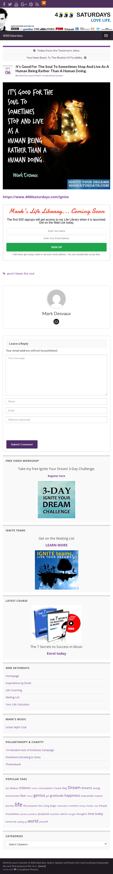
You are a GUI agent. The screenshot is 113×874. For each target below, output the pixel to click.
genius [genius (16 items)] (39, 795)
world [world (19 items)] (33, 821)
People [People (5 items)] (103, 805)
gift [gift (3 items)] (47, 796)
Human (19, 273)
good (10, 273)
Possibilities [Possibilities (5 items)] (12, 814)
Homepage (12, 676)
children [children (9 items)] (25, 788)
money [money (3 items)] (82, 806)
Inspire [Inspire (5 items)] (99, 795)
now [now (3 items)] (96, 806)
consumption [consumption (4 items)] (45, 788)
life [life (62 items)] (18, 804)
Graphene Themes (28, 869)
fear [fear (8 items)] (23, 796)
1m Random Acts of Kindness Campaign (30, 750)
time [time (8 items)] (91, 814)
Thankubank (13, 764)
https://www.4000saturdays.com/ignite (36, 197)
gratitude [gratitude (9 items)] (56, 795)
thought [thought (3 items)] (71, 814)
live (26, 273)
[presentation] (34, 433)
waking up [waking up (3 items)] (22, 821)
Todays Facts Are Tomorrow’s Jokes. (58, 50)
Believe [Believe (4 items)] (14, 788)
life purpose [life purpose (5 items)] (30, 805)
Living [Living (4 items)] (46, 805)
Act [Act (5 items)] (7, 788)
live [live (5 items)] (40, 805)
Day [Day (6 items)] (64, 788)
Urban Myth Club (16, 727)
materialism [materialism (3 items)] (62, 806)
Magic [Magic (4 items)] (53, 805)
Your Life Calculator (17, 704)
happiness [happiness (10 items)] (72, 795)
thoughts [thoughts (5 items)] (81, 814)
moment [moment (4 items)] (73, 805)
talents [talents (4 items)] (63, 814)
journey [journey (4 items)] (10, 805)
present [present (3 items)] (23, 814)
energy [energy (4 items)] (96, 788)
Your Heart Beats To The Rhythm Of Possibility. (55, 57)
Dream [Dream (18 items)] (74, 787)
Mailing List (12, 697)
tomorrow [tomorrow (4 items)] (11, 821)
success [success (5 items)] (54, 814)
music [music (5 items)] (89, 805)
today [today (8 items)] (99, 814)
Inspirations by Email (18, 683)
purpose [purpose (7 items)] (43, 814)
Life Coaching (14, 690)
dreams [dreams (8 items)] (86, 788)
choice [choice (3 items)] (35, 788)
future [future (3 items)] (30, 796)
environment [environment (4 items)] (12, 795)
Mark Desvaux (26, 75)
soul (31, 273)
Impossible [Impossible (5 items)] (87, 795)
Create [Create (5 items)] (57, 788)
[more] (42, 866)
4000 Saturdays (13, 35)
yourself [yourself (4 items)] (43, 821)
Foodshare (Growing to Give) (23, 757)
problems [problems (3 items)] (32, 814)
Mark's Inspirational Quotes (49, 75)
